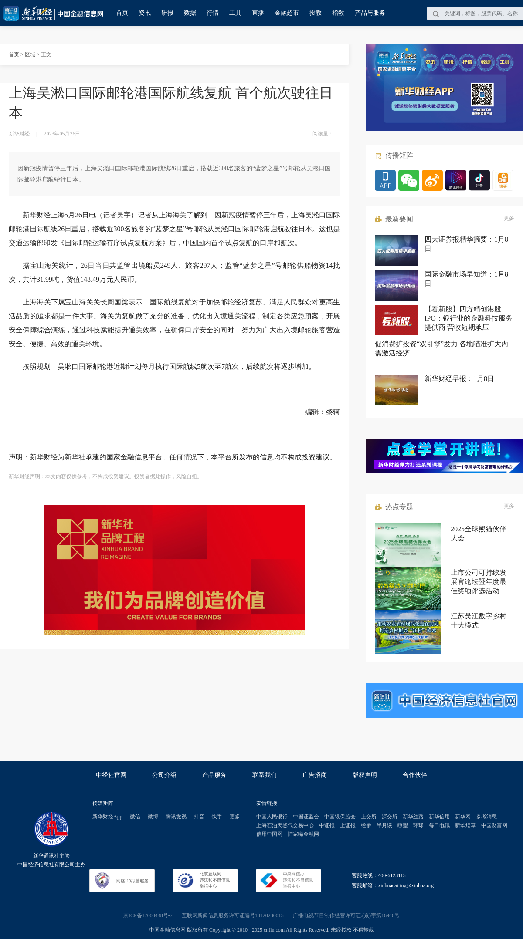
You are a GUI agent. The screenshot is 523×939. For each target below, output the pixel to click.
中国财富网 (494, 825)
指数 (338, 13)
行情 (213, 13)
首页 (122, 13)
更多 (509, 218)
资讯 (145, 13)
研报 (167, 13)
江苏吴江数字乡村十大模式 (478, 620)
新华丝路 (413, 817)
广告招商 (314, 775)
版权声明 (365, 775)
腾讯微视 (176, 817)
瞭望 (402, 825)
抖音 (199, 817)
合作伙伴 (415, 775)
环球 (418, 825)
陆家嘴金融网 (303, 834)
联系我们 (264, 775)
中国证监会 (306, 817)
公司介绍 (164, 775)
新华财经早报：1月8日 (459, 378)
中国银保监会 (340, 817)
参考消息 (486, 817)
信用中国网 (269, 834)
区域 (30, 54)
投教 (315, 13)
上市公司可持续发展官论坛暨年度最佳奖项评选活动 (478, 581)
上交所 (369, 817)
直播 (258, 13)
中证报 (327, 825)
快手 (217, 817)
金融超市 (287, 13)
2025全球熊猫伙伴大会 (478, 533)
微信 (135, 817)
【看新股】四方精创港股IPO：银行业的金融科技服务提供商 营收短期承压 (469, 318)
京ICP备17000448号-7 (148, 915)
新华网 (463, 817)
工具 (235, 13)
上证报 (348, 825)
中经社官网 (111, 775)
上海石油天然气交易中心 (285, 825)
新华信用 (439, 817)
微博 (153, 817)
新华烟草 (465, 825)
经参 (366, 825)
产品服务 (214, 775)
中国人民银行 (272, 817)
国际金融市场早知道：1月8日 (466, 278)
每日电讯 (439, 825)
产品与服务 (370, 13)
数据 (190, 13)
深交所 (389, 817)
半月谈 (384, 825)
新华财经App (107, 817)
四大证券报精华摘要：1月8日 (466, 244)
